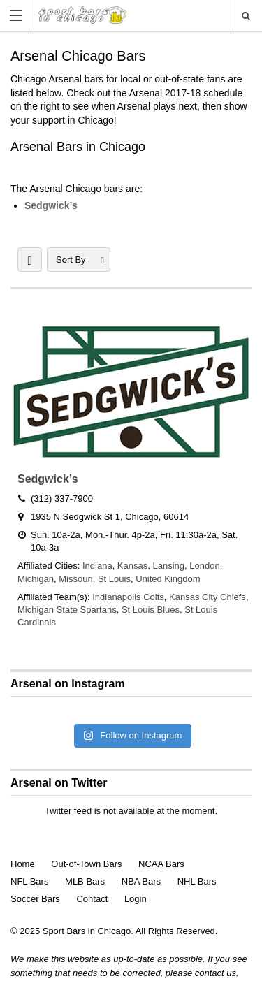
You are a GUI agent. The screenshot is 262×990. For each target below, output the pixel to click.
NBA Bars (141, 881)
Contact (92, 899)
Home (22, 864)
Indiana (97, 565)
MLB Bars (85, 881)
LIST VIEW (29, 259)
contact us (215, 973)
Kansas (132, 565)
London (204, 565)
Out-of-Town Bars (86, 864)
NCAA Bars (161, 864)
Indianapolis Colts (128, 597)
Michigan (35, 579)
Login (135, 899)
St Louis (114, 579)
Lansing (168, 565)
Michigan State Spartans (67, 609)
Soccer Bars (35, 899)
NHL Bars (197, 881)
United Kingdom (168, 579)
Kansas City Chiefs (207, 597)
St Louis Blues (151, 609)
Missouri (75, 579)
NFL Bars (29, 881)
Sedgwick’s (51, 205)
